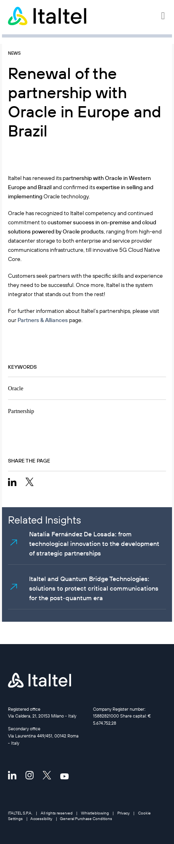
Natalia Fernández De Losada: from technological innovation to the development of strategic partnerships (94, 543)
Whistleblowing (95, 813)
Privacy (123, 813)
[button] (163, 16)
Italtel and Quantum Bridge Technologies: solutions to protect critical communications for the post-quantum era (93, 588)
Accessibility (41, 818)
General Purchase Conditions (86, 818)
